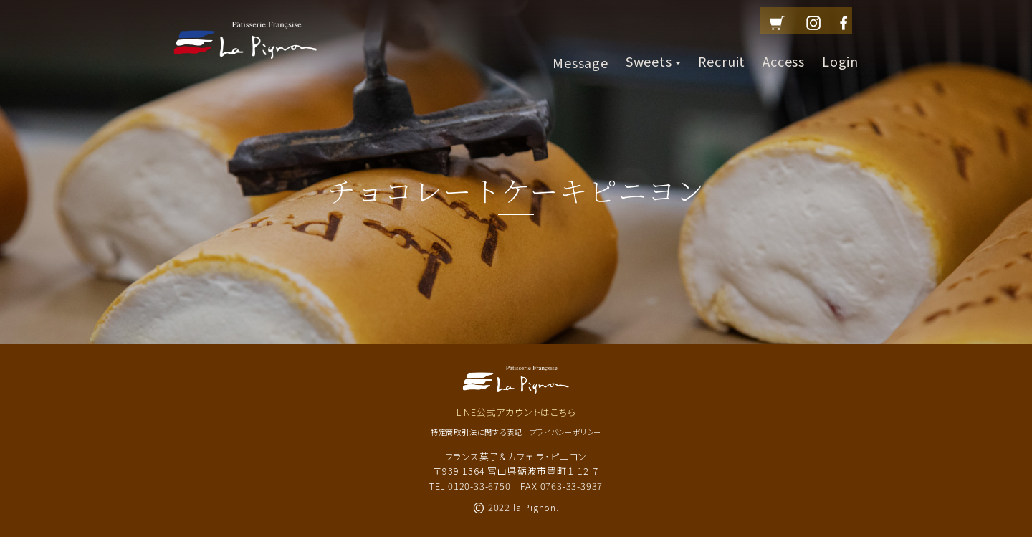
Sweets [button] (653, 54)
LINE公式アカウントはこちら (516, 412)
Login (840, 54)
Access (784, 54)
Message (580, 54)
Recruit (722, 54)
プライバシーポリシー (565, 432)
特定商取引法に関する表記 (476, 432)
